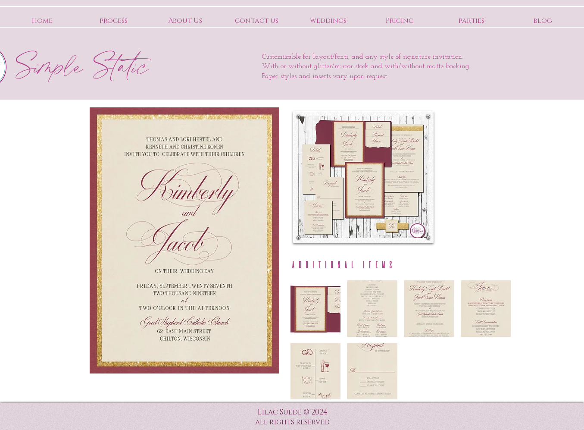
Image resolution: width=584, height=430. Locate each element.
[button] (315, 308)
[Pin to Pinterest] (414, 123)
